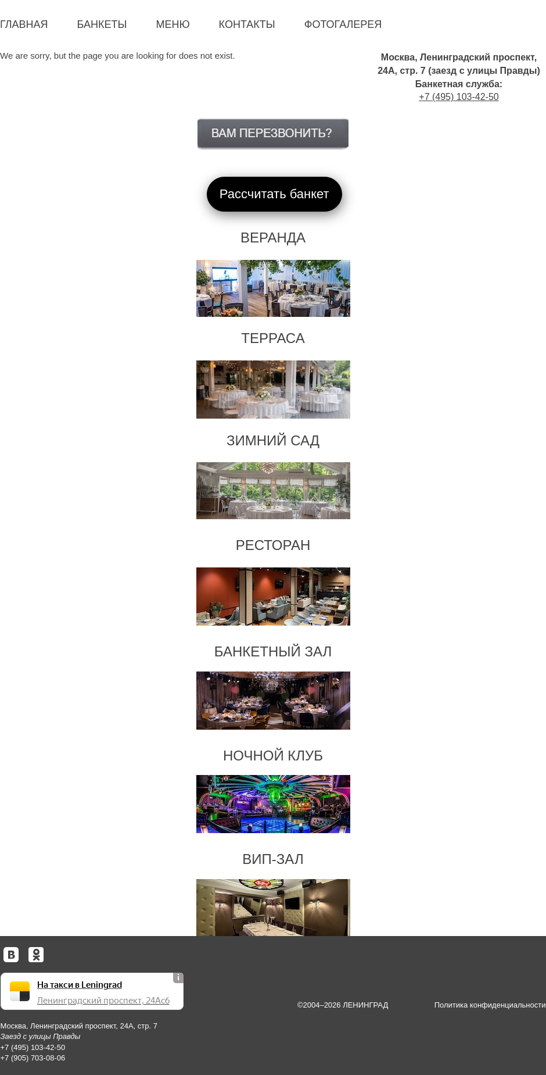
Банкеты (102, 24)
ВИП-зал (272, 859)
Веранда (273, 237)
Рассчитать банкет (274, 194)
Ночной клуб (273, 755)
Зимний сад (273, 440)
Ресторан (273, 545)
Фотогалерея (343, 24)
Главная (24, 24)
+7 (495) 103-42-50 (458, 97)
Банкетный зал (273, 651)
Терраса (272, 338)
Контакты (247, 24)
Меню (172, 24)
